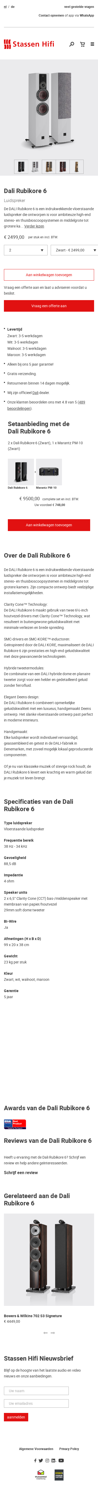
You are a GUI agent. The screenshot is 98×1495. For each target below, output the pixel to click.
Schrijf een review (21, 1173)
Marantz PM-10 (46, 488)
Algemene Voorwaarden (36, 1449)
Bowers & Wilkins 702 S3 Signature (33, 1316)
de (13, 7)
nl (5, 7)
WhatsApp (87, 15)
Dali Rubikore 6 (17, 488)
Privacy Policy (69, 1449)
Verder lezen (34, 226)
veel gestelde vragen (79, 6)
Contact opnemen (51, 15)
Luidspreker (14, 200)
